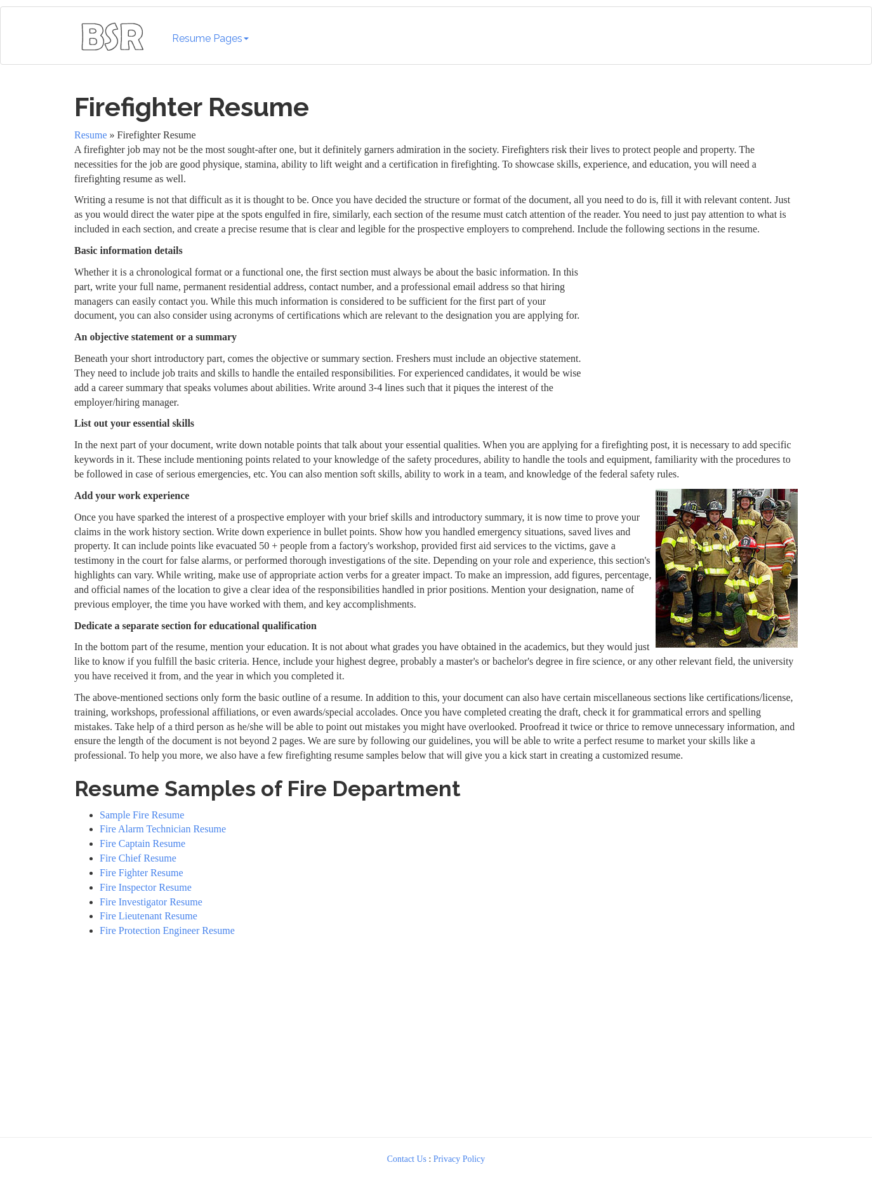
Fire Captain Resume (142, 843)
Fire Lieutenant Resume (148, 915)
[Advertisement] (694, 323)
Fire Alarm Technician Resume (163, 828)
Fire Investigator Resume (151, 901)
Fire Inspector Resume (146, 887)
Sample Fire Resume (142, 815)
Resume (90, 135)
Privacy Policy (459, 1159)
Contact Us (406, 1159)
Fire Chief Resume (138, 858)
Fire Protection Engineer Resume (167, 930)
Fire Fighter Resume (141, 872)
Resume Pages (210, 38)
